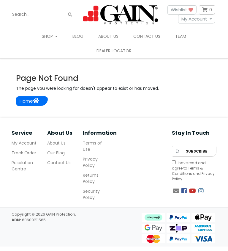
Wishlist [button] (182, 10)
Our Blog (56, 153)
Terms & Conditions (187, 171)
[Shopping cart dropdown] (207, 10)
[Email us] (176, 191)
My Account (194, 19)
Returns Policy (91, 178)
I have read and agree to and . (193, 170)
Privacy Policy (90, 162)
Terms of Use (92, 146)
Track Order (24, 153)
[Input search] (43, 14)
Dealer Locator (114, 51)
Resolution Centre (22, 166)
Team (180, 36)
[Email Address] (177, 151)
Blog (77, 36)
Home (29, 101)
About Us (108, 36)
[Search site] (70, 14)
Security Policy (91, 194)
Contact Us (146, 36)
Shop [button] (48, 36)
